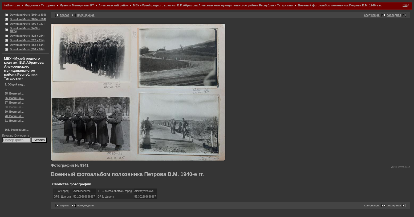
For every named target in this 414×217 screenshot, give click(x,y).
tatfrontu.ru (12, 5)
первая (64, 15)
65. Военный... (14, 93)
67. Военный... (14, 102)
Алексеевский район (113, 5)
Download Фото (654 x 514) (27, 44)
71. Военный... (14, 120)
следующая (372, 15)
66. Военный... (14, 98)
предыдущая (86, 15)
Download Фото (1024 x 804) (28, 14)
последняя (394, 15)
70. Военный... (14, 116)
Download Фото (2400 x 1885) (25, 30)
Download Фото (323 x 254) (27, 35)
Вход (406, 5)
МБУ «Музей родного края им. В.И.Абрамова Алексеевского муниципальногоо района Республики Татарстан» (213, 5)
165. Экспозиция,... (17, 129)
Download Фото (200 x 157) (27, 23)
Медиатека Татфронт (40, 5)
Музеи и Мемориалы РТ (77, 5)
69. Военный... (14, 111)
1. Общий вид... (15, 84)
